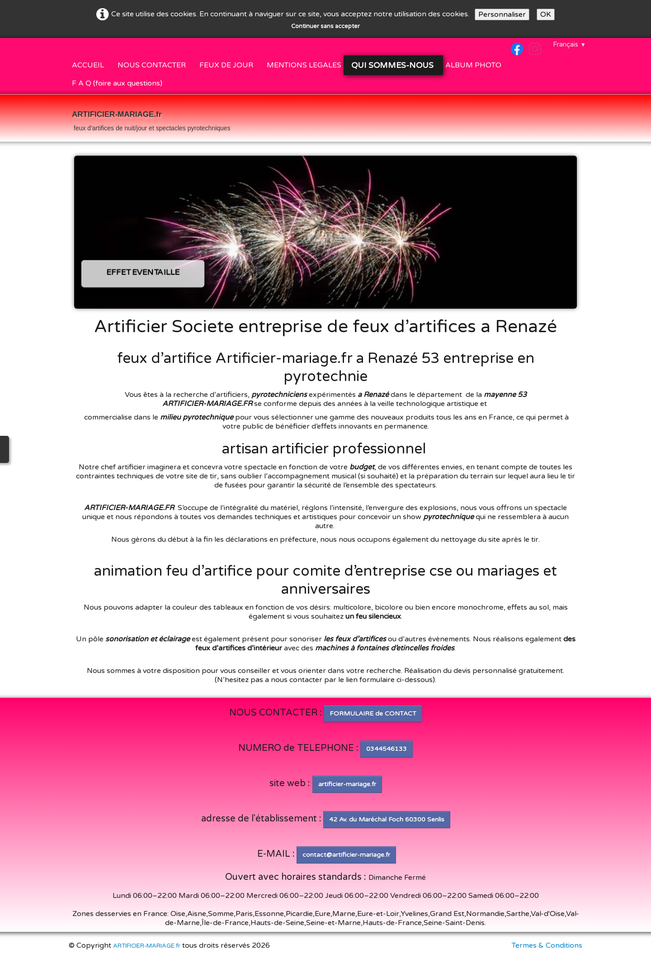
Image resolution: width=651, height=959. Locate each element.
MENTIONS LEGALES (304, 65)
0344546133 (386, 749)
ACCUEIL (88, 65)
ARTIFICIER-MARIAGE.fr (146, 945)
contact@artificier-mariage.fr (346, 855)
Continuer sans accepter (325, 26)
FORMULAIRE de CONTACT (373, 713)
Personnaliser (502, 14)
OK (545, 14)
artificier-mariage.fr (347, 784)
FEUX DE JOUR (226, 65)
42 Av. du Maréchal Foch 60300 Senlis (386, 819)
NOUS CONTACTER (152, 65)
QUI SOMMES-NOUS (393, 65)
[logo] (151, 119)
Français (569, 44)
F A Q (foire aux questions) (117, 83)
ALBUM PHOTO (473, 65)
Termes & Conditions (547, 945)
